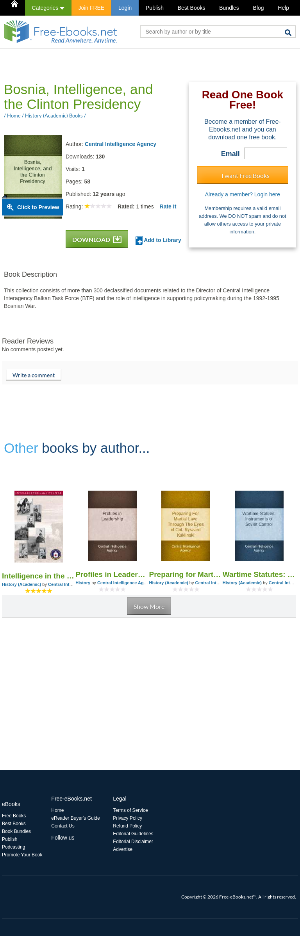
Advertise (122, 849)
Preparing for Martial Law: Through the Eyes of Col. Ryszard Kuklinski (186, 574)
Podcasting (13, 847)
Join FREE (91, 8)
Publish (155, 8)
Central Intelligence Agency (120, 144)
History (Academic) (21, 584)
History (82, 582)
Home (57, 810)
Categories (48, 8)
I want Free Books (245, 175)
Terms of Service (130, 810)
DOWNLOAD (96, 239)
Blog (258, 8)
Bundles (229, 8)
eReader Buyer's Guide (75, 818)
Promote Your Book (22, 855)
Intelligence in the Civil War (38, 576)
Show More (149, 606)
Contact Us (62, 826)
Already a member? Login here (242, 194)
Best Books (191, 8)
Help (283, 8)
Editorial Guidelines (133, 833)
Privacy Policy (127, 818)
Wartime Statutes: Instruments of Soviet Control (259, 574)
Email (230, 154)
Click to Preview (38, 207)
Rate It (168, 206)
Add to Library (158, 240)
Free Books (14, 816)
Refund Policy (127, 826)
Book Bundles (16, 831)
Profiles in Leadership (112, 574)
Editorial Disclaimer (133, 841)
